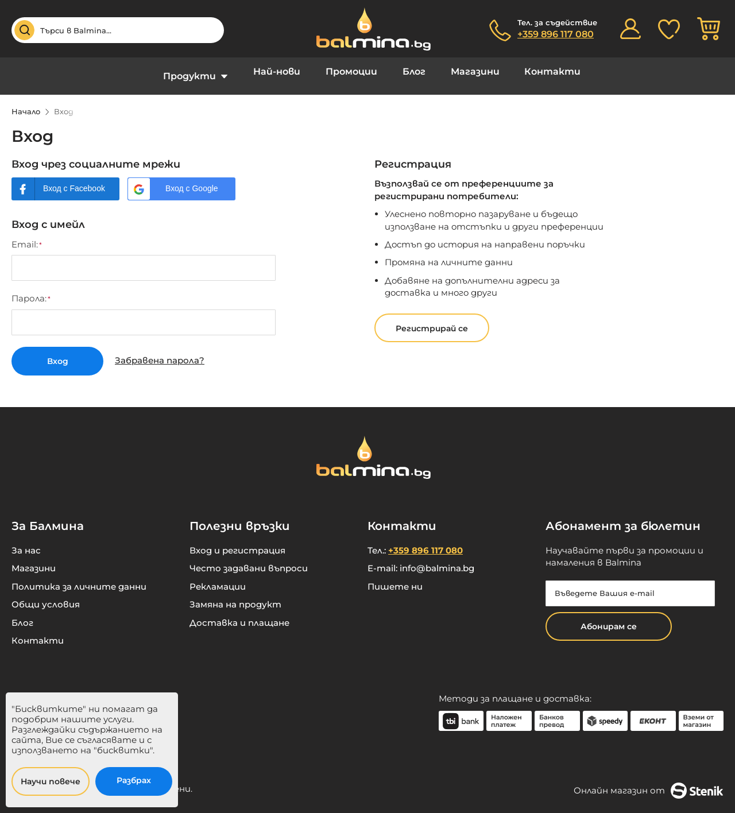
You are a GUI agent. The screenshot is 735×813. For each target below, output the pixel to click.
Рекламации (217, 577)
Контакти (540, 71)
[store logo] (367, 29)
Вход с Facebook (74, 179)
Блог (411, 71)
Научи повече (50, 781)
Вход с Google (191, 179)
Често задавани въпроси (248, 559)
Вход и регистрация (237, 541)
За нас (26, 541)
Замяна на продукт (235, 595)
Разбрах (134, 780)
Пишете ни (395, 577)
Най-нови (284, 71)
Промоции (354, 71)
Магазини (467, 71)
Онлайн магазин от (649, 782)
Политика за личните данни (78, 577)
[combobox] (117, 30)
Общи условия (45, 595)
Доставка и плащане (239, 614)
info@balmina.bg (437, 559)
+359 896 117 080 (555, 34)
